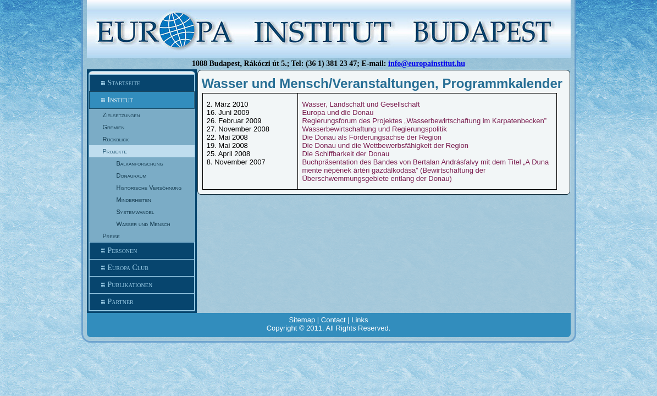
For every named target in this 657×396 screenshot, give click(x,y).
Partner (142, 302)
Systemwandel (135, 211)
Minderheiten (134, 199)
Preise (111, 236)
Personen (142, 251)
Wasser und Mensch (143, 224)
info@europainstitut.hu (426, 63)
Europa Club (142, 268)
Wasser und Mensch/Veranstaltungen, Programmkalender (382, 83)
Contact (333, 320)
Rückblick (116, 139)
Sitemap (302, 320)
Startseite (142, 83)
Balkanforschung (140, 163)
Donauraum (132, 175)
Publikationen (142, 285)
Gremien (114, 127)
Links (359, 320)
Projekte (115, 151)
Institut (142, 100)
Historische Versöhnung (149, 187)
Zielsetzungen (121, 115)
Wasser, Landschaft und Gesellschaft (360, 104)
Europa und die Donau (337, 112)
